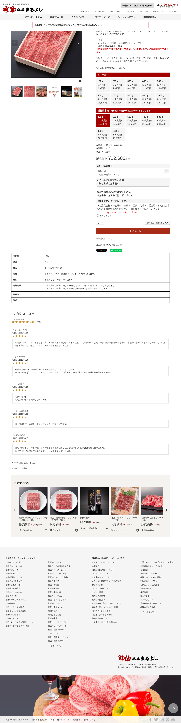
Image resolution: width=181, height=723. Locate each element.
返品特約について (104, 238)
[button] (14, 510)
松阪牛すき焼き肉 (13, 562)
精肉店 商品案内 (98, 600)
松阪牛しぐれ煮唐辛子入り (59, 566)
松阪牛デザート (12, 618)
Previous (15, 43)
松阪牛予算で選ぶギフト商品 (18, 626)
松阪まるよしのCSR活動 (150, 577)
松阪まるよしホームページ (103, 562)
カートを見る (173, 11)
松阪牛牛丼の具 (54, 592)
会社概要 (144, 570)
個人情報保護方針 (39, 720)
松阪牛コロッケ (54, 603)
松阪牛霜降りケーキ (56, 630)
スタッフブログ (146, 600)
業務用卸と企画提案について (152, 603)
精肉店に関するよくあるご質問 (105, 607)
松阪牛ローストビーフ (57, 570)
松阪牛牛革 (10, 603)
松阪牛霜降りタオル (56, 641)
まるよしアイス (54, 633)
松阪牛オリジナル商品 (15, 607)
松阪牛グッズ (11, 596)
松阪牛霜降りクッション (58, 637)
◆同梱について (103, 148)
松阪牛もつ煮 (53, 585)
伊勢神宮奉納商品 (13, 588)
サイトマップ (56, 646)
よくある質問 (100, 11)
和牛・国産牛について (101, 618)
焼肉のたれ (52, 611)
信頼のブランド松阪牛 (101, 611)
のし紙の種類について (108, 174)
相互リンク (145, 596)
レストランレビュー (100, 588)
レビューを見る (116, 11)
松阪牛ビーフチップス (57, 622)
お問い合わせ (158, 11)
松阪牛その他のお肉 (14, 592)
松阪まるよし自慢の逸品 (16, 611)
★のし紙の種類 (106, 166)
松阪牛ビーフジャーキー (58, 626)
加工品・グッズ (102, 17)
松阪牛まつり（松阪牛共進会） (105, 622)
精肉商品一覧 (56, 17)
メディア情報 (97, 592)
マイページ (143, 11)
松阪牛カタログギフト (15, 581)
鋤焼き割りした (54, 615)
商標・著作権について (59, 720)
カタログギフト (78, 17)
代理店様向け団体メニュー (103, 570)
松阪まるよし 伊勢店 (149, 581)
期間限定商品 (150, 17)
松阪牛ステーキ (12, 570)
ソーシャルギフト (126, 17)
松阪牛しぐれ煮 (54, 562)
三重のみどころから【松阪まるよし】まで (157, 562)
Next (78, 43)
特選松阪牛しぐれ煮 (14, 577)
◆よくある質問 (103, 152)
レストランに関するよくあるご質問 (106, 581)
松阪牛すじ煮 (53, 581)
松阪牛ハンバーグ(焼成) (58, 577)
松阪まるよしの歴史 (148, 573)
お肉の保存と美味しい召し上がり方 (106, 603)
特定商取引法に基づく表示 (17, 720)
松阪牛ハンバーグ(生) (57, 573)
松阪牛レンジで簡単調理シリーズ (19, 622)
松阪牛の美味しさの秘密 (102, 615)
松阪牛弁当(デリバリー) (102, 577)
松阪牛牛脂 (52, 618)
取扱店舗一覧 (145, 588)
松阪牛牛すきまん (55, 607)
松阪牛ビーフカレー (56, 596)
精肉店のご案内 (98, 596)
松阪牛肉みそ (53, 588)
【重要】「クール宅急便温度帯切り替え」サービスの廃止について (68, 25)
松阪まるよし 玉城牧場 (149, 585)
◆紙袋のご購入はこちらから (109, 145)
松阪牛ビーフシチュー (57, 600)
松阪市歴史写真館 (147, 607)
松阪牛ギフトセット (14, 615)
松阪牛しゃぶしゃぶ (14, 566)
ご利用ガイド (84, 11)
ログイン (130, 11)
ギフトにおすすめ (33, 17)
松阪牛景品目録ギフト (15, 585)
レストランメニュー (100, 573)
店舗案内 (95, 566)
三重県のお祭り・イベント (151, 566)
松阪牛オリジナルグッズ (16, 600)
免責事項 (77, 720)
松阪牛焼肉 (10, 573)
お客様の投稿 (97, 585)
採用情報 (144, 592)
